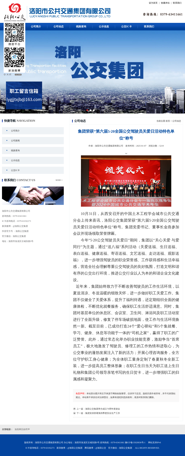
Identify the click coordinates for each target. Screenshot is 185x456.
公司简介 (36, 26)
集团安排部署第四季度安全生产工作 (102, 413)
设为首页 (153, 3)
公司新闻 (15, 140)
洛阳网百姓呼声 (22, 429)
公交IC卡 (126, 26)
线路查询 (81, 26)
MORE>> (59, 180)
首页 (168, 121)
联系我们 (177, 3)
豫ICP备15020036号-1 (135, 442)
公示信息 (104, 26)
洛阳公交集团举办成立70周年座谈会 (102, 409)
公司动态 (58, 26)
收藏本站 (165, 3)
